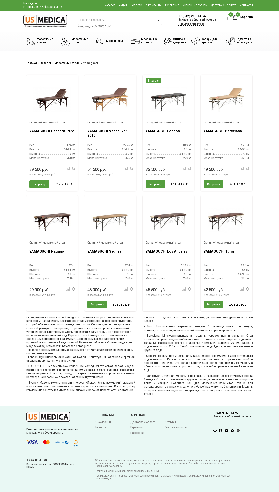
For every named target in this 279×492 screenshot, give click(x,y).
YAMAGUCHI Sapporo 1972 (51, 131)
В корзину (39, 184)
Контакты (246, 5)
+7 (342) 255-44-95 (192, 16)
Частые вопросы (176, 427)
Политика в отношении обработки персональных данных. (127, 471)
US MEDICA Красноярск (202, 475)
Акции (123, 5)
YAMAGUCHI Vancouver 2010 (107, 133)
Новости (136, 5)
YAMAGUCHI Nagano (46, 251)
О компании (153, 5)
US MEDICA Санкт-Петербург (112, 475)
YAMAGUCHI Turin (219, 251)
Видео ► (154, 80)
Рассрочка (172, 5)
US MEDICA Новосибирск (144, 475)
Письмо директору (191, 23)
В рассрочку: (42, 174)
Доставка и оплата (223, 5)
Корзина (243, 17)
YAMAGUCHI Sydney (104, 251)
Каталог (110, 5)
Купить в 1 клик (63, 184)
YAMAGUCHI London (163, 131)
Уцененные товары (195, 5)
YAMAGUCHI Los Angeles (166, 251)
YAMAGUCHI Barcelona (223, 131)
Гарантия (136, 427)
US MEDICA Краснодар (173, 475)
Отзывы (170, 422)
